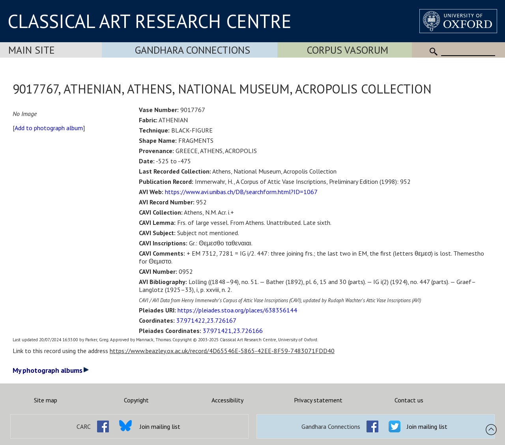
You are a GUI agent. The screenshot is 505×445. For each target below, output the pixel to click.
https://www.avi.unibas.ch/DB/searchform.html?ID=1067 (241, 192)
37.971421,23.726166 (233, 331)
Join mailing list (160, 426)
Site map (45, 400)
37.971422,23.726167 (206, 320)
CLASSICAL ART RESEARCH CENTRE (149, 21)
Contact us (409, 400)
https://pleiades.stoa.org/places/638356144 (237, 310)
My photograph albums (51, 370)
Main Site (31, 49)
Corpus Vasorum (347, 49)
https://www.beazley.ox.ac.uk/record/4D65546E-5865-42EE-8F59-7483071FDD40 (222, 351)
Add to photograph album (49, 128)
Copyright (136, 400)
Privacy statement (318, 400)
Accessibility (227, 400)
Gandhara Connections (192, 49)
